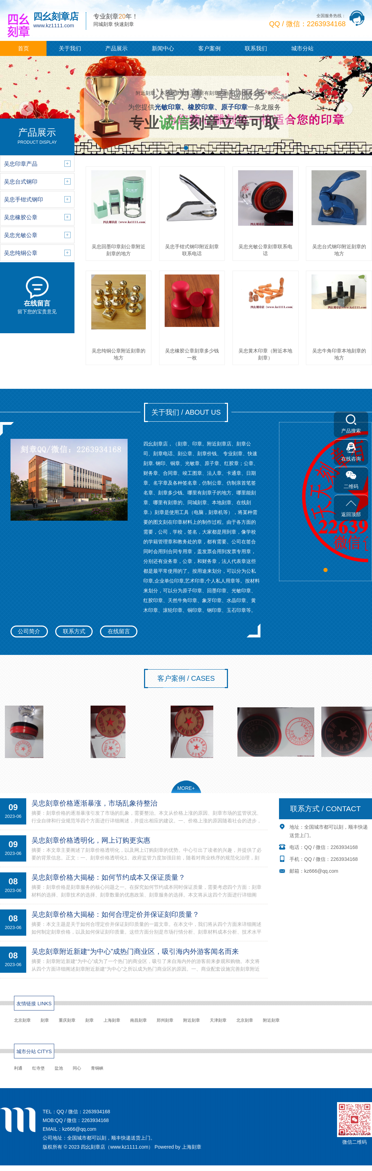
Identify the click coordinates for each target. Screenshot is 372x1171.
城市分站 (302, 48)
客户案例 (209, 48)
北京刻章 (22, 1020)
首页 (23, 48)
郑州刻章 (165, 1020)
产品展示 (116, 48)
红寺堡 (38, 1068)
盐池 (59, 1068)
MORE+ (186, 788)
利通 (18, 1068)
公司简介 (29, 631)
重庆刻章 (67, 1020)
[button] (186, 148)
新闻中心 (163, 48)
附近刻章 (191, 1020)
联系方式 (74, 631)
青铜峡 (97, 1068)
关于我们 (70, 48)
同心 (77, 1068)
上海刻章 (111, 1020)
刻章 (45, 1020)
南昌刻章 (138, 1020)
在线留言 (119, 631)
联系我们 (256, 48)
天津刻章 (218, 1020)
